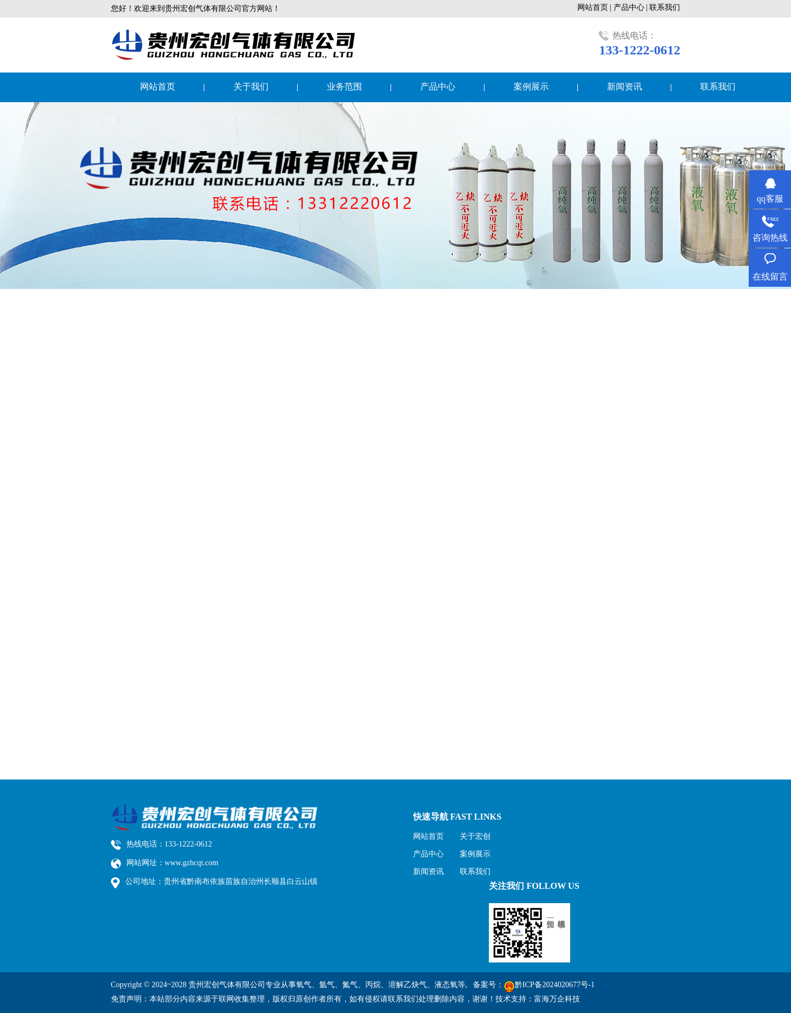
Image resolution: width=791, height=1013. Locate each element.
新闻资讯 (624, 86)
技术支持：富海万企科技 (537, 999)
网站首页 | (595, 7)
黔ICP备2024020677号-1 (554, 985)
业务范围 (344, 86)
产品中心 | (632, 7)
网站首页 (157, 86)
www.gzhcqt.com (192, 863)
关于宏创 (475, 836)
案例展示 (531, 86)
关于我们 (251, 86)
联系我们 (664, 7)
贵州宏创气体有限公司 (226, 985)
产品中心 (437, 86)
